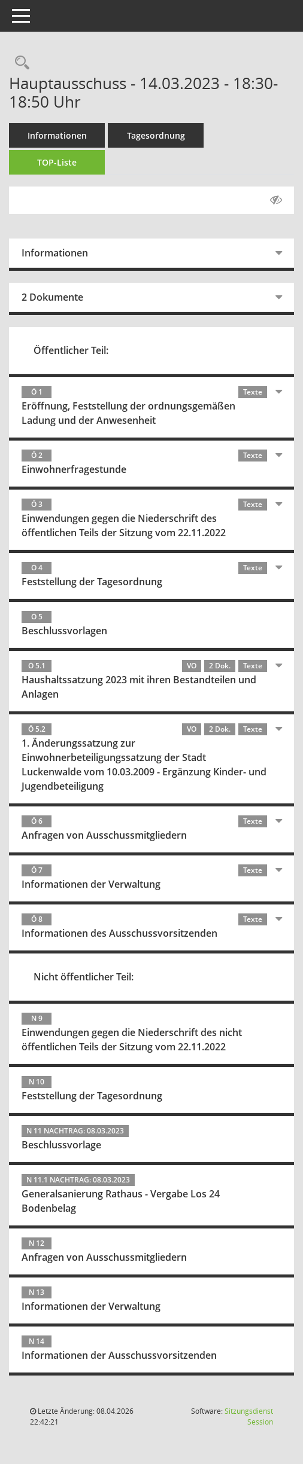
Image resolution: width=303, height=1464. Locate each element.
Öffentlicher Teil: (71, 350)
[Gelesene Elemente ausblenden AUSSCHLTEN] (276, 200)
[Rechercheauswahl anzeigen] (19, 63)
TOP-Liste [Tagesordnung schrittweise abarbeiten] (57, 162)
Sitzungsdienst (249, 1416)
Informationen (57, 135)
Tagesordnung (156, 135)
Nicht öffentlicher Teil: (84, 976)
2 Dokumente (52, 297)
